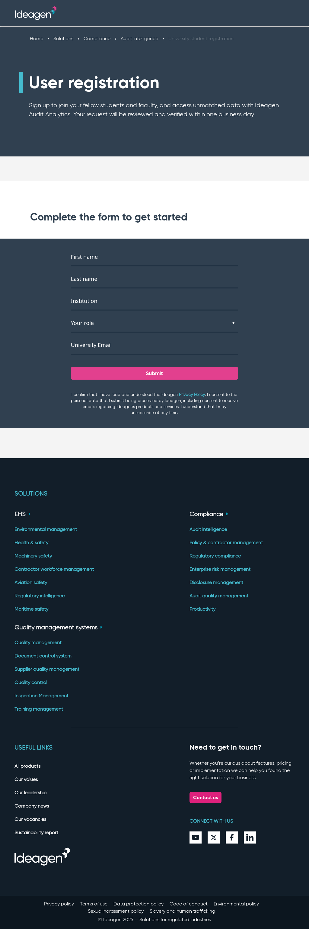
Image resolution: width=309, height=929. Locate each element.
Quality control (30, 682)
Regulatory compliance (215, 556)
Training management (38, 709)
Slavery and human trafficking (182, 911)
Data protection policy (138, 904)
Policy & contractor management (226, 542)
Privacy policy (59, 904)
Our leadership (30, 793)
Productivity (202, 609)
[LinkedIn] (250, 837)
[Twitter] (214, 837)
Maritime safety (31, 609)
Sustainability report (36, 832)
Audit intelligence (142, 38)
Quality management (38, 642)
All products (27, 766)
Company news (31, 806)
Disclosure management (216, 582)
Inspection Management (41, 696)
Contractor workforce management (54, 569)
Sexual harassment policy (116, 911)
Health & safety (31, 542)
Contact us (205, 797)
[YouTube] (196, 837)
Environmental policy (236, 904)
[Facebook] (232, 837)
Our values (26, 779)
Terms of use (93, 904)
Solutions (66, 38)
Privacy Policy (192, 394)
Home (39, 38)
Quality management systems (58, 627)
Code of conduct (189, 904)
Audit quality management (219, 596)
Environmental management (45, 529)
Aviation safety (30, 582)
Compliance (100, 38)
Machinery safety (33, 556)
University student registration (201, 38)
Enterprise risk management (220, 569)
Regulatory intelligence (39, 596)
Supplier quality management (46, 669)
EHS (22, 514)
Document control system (43, 656)
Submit (154, 373)
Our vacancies (30, 819)
